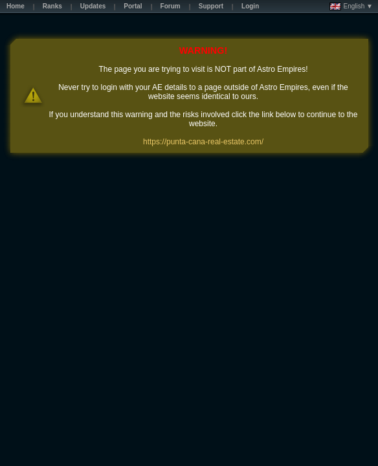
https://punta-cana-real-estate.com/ (203, 141)
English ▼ (351, 6)
